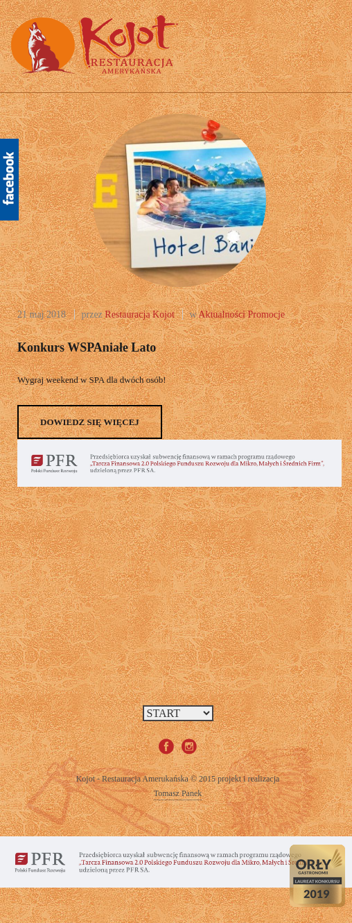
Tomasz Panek (178, 793)
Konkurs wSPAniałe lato (86, 347)
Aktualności (221, 314)
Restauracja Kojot (140, 314)
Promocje (266, 314)
